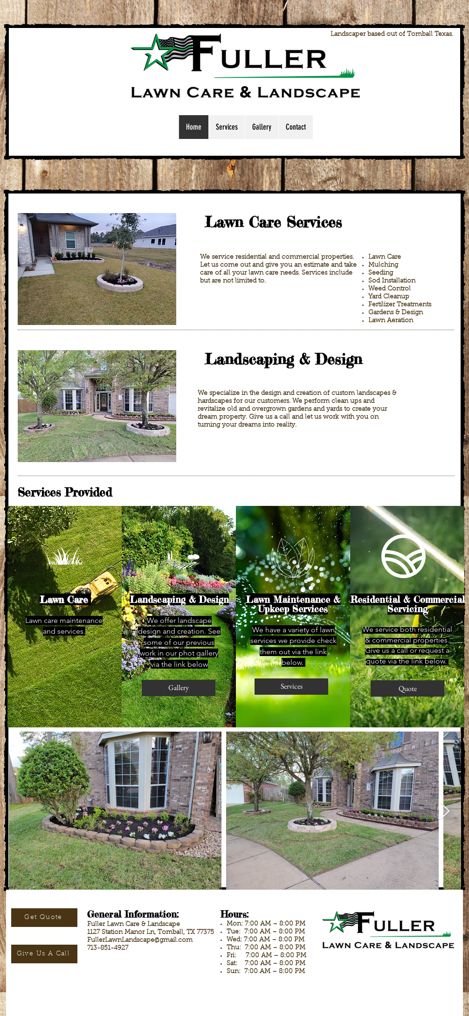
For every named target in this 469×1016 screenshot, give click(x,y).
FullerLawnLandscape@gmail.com (140, 940)
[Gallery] (178, 688)
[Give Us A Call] (44, 954)
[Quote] (407, 688)
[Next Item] (445, 811)
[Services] (291, 686)
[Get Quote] (44, 917)
